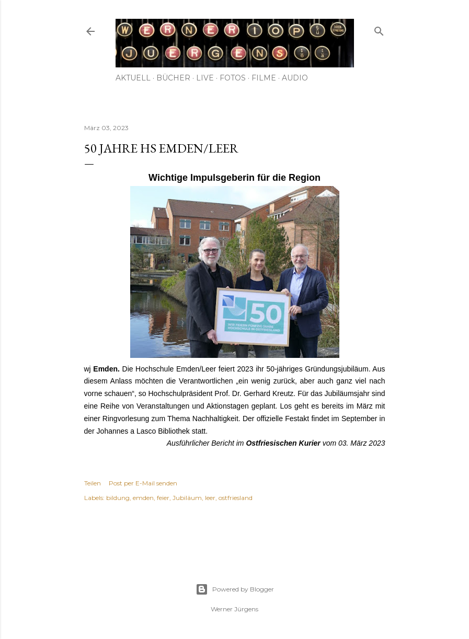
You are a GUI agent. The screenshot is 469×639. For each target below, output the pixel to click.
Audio (295, 78)
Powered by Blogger (235, 589)
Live (205, 78)
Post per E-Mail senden (143, 483)
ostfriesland (236, 498)
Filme (263, 78)
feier (163, 498)
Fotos (233, 78)
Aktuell (133, 78)
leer (210, 498)
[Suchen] (379, 29)
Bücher (173, 78)
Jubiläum (187, 498)
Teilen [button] (92, 483)
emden (143, 498)
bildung (118, 498)
